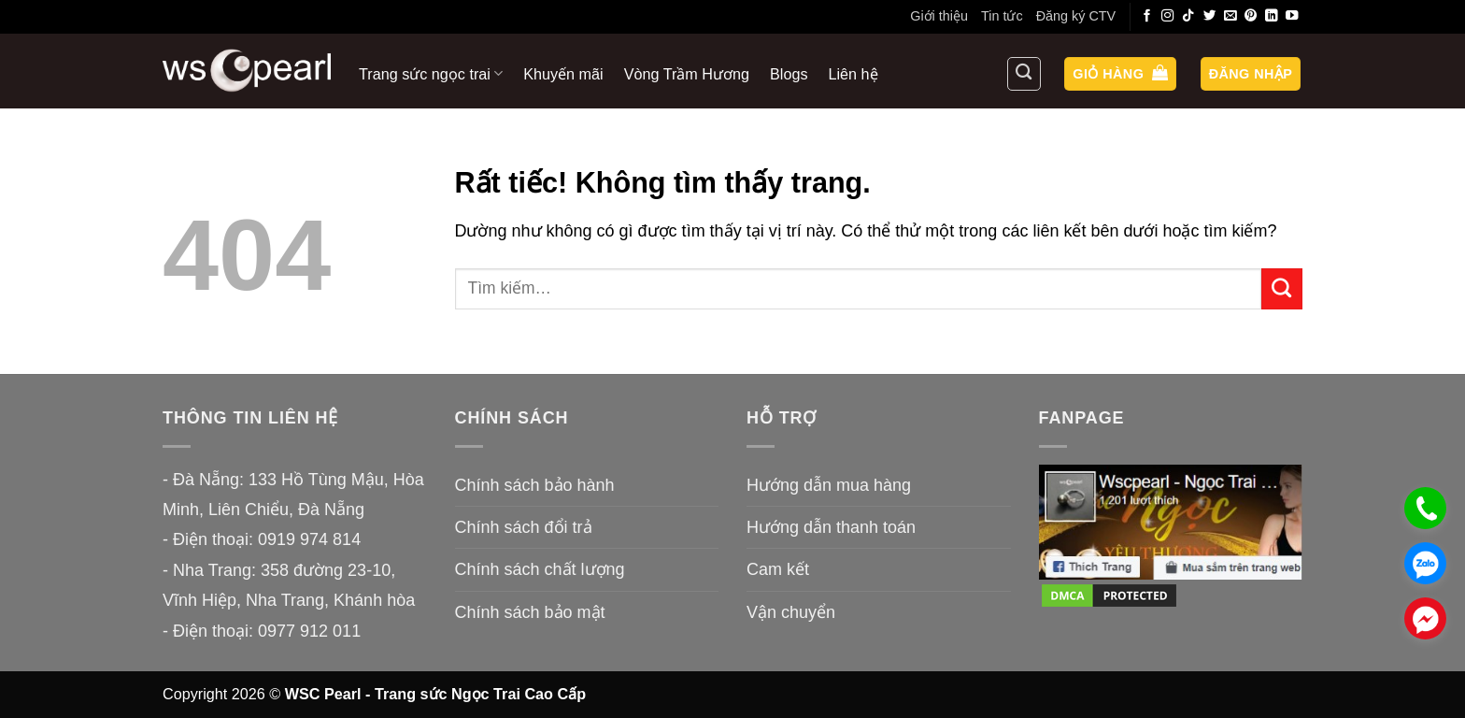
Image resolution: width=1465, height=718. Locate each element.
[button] (1120, 74)
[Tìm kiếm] (1024, 74)
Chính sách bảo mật (530, 612)
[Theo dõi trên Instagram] (1167, 16)
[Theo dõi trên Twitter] (1209, 16)
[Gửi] (1281, 288)
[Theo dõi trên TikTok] (1188, 16)
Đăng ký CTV (1076, 15)
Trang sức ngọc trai (431, 73)
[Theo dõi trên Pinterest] (1251, 16)
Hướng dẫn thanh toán (831, 527)
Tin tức (1002, 15)
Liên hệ (853, 73)
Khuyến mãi (563, 73)
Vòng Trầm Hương (686, 73)
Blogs (789, 73)
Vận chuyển (791, 612)
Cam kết (778, 569)
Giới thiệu (939, 15)
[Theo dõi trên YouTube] (1292, 16)
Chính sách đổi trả (523, 527)
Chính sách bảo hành (535, 485)
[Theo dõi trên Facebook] (1147, 16)
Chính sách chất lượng (540, 569)
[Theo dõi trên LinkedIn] (1271, 16)
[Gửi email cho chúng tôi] (1230, 16)
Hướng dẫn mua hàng (829, 485)
